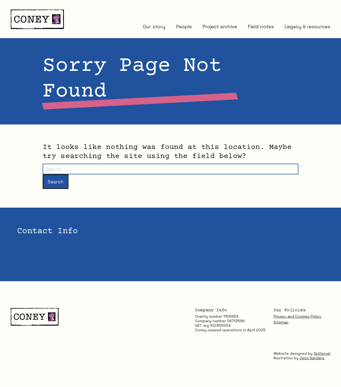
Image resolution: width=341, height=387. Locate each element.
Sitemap (281, 322)
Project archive (219, 27)
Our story (154, 27)
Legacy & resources (307, 27)
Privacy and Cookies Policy (297, 316)
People (184, 27)
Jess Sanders (311, 358)
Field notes (261, 27)
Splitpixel (322, 353)
